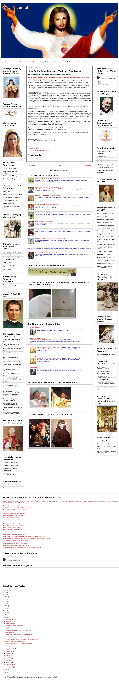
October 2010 (9, 623)
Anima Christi (6, 191)
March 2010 (9, 662)
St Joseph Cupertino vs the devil (106, 257)
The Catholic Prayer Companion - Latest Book (48, 347)
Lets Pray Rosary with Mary (10, 168)
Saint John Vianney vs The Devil (43, 213)
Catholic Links (7, 269)
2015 (5, 606)
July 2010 (8, 653)
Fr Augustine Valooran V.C (104, 159)
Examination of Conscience (10, 488)
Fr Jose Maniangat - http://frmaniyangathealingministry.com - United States (106, 377)
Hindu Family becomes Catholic (11, 361)
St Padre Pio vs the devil (103, 254)
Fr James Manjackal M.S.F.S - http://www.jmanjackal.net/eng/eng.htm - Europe (106, 383)
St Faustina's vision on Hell (104, 222)
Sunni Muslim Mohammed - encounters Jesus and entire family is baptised (22, 547)
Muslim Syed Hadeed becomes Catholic (13, 523)
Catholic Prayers (34, 346)
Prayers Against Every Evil (10, 200)
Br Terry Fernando (35, 327)
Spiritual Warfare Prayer (9, 203)
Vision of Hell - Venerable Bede (105, 260)
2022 (5, 594)
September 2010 (10, 649)
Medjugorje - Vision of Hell (104, 234)
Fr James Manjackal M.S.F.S (105, 167)
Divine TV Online (7, 262)
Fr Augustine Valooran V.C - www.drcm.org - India (104, 372)
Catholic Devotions (30, 62)
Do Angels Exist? (10, 632)
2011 (5, 615)
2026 (5, 590)
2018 (5, 603)
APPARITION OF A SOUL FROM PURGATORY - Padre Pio (50, 230)
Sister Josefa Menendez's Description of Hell (46, 252)
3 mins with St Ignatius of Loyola (12, 485)
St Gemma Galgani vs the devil (105, 263)
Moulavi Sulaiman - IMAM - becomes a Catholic (15, 509)
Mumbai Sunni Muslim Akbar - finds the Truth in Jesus (16, 545)
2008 (5, 672)
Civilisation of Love (35, 367)
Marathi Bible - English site (10, 462)
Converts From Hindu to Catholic (40, 150)
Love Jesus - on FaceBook (107, 78)
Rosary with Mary (45, 62)
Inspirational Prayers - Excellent (11, 197)
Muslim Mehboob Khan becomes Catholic (13, 525)
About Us (86, 62)
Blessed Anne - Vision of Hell (105, 237)
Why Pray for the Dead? (12, 628)
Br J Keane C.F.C (101, 156)
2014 (5, 608)
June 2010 (9, 655)
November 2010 (10, 621)
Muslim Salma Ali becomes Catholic (12, 527)
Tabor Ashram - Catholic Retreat (12, 252)
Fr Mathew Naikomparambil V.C (105, 165)
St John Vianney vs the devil (105, 251)
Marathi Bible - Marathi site (10, 465)
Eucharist (68, 62)
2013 (5, 610)
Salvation (77, 62)
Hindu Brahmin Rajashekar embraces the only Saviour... (20, 637)
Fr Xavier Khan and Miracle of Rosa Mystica (46, 204)
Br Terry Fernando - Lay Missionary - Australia (103, 368)
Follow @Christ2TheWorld (9, 557)
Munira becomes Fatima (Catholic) (11, 517)
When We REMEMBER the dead (14, 625)
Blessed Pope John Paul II (104, 444)
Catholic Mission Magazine (10, 255)
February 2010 (10, 664)
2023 (5, 592)
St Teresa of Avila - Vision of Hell (106, 244)
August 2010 (9, 651)
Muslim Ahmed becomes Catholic (11, 519)
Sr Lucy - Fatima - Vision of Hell (105, 228)
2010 (5, 617)
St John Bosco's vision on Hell (105, 219)
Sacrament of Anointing (9, 285)
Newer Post (31, 166)
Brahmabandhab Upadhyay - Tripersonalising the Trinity (11, 399)
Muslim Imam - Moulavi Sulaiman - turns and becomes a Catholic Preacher (47, 247)
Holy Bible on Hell (102, 216)
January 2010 (9, 667)
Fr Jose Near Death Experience (105, 225)
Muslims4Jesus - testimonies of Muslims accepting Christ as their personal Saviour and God (26, 538)
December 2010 (10, 619)
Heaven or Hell (16, 62)
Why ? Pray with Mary (9, 179)
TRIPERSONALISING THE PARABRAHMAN (41, 339)
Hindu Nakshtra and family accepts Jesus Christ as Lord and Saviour (12, 379)
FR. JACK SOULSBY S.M (43, 369)
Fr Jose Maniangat (102, 162)
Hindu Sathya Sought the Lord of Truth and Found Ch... (20, 630)
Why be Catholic (16, 7)
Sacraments (57, 62)
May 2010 (8, 658)
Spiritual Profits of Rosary (10, 176)
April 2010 (8, 660)
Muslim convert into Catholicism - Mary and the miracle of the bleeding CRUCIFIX (24, 536)
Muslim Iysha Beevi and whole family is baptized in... (19, 634)
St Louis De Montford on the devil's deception (104, 266)
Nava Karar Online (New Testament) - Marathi (9, 473)
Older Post (87, 166)
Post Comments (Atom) (63, 170)
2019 (5, 601)
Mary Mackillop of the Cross (104, 441)
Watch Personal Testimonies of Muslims (13, 515)
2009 (5, 669)
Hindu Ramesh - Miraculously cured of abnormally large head (11, 412)
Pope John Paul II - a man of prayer (44, 221)
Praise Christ (105, 84)
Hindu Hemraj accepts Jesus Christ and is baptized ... (19, 643)
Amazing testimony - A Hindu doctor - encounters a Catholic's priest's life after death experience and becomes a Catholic (12, 394)
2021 (5, 597)
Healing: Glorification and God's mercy (15, 641)
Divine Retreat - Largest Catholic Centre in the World (12, 258)
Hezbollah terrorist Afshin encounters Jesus (14, 513)
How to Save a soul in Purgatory (106, 354)
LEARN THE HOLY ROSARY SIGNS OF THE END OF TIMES (22, 639)
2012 (5, 612)
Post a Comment (34, 158)
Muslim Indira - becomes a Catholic (12, 506)
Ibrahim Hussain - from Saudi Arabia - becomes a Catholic (18, 507)
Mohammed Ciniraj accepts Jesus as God (13, 529)
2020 (5, 599)
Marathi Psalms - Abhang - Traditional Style (10, 469)
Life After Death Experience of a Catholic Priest (47, 178)
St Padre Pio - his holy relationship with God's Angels (106, 452)
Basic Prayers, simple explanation (12, 194)
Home (6, 62)
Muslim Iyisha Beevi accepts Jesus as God (14, 534)
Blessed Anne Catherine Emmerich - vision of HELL (48, 187)
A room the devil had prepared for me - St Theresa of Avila (50, 238)
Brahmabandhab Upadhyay (37, 338)
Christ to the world (41, 329)
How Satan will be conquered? (105, 213)
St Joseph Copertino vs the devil (14, 646)
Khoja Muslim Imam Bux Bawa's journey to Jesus (15, 543)
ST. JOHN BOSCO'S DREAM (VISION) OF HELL (48, 196)
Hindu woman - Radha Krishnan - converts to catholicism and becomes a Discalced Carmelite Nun (12, 386)
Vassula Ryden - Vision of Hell (105, 231)
